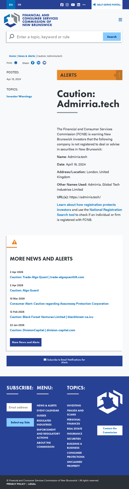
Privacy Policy (16, 483)
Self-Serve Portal (109, 4)
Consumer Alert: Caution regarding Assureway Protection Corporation (59, 303)
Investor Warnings (19, 96)
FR (19, 5)
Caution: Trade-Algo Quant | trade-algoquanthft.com (47, 277)
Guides (41, 415)
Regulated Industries (44, 422)
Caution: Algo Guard (24, 290)
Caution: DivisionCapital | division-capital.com (42, 330)
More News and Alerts (25, 342)
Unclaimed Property (74, 464)
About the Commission (45, 445)
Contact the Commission (110, 430)
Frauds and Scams (75, 412)
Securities (74, 438)
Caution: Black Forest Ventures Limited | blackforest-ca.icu (51, 317)
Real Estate (74, 428)
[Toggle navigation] (120, 20)
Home (12, 56)
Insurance (74, 433)
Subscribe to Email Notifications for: (64, 361)
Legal (32, 483)
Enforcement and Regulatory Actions (48, 433)
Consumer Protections (75, 455)
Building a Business (74, 446)
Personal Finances (73, 421)
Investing (74, 405)
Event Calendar (48, 410)
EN (11, 5)
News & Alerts (26, 56)
